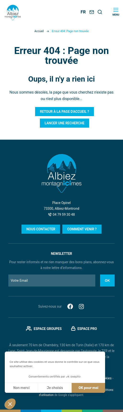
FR (83, 11)
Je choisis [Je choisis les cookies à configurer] (55, 388)
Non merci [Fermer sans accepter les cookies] (21, 388)
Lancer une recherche (65, 123)
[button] (10, 404)
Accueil (39, 31)
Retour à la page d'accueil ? (64, 111)
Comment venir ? (81, 229)
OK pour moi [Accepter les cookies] (88, 388)
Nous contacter (40, 229)
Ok (107, 280)
